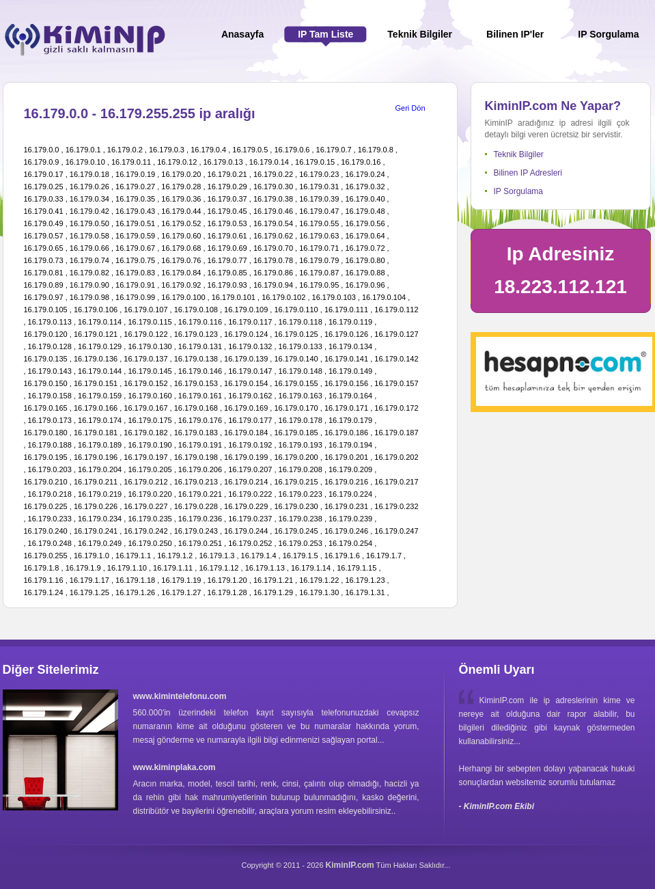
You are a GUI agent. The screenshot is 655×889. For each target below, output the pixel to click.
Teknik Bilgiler (519, 154)
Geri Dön (410, 108)
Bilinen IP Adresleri (528, 173)
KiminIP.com (350, 865)
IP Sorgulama (519, 191)
